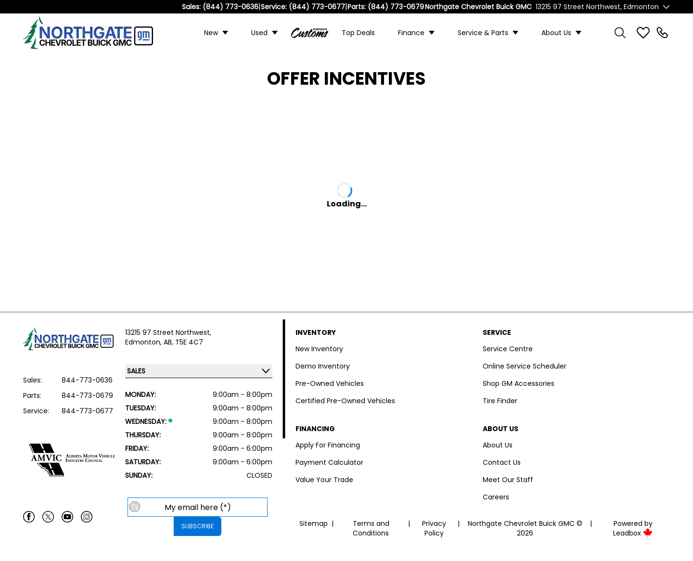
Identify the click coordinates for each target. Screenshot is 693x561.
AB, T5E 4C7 (183, 342)
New (211, 33)
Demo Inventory (322, 366)
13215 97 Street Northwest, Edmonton (597, 7)
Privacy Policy (434, 528)
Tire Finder (500, 401)
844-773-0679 (87, 395)
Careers (496, 497)
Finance (411, 33)
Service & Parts (483, 33)
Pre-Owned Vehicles (329, 383)
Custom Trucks (309, 33)
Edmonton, (144, 342)
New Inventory (319, 349)
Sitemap (313, 523)
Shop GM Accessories (518, 383)
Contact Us (502, 462)
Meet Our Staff (508, 479)
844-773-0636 (87, 380)
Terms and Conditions (371, 528)
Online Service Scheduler (524, 366)
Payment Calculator (329, 462)
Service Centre (508, 349)
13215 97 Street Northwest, (168, 332)
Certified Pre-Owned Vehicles (345, 401)
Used (259, 33)
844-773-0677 (87, 411)
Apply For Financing (327, 445)
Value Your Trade (324, 479)
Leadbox (633, 533)
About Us (556, 33)
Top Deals (358, 33)
